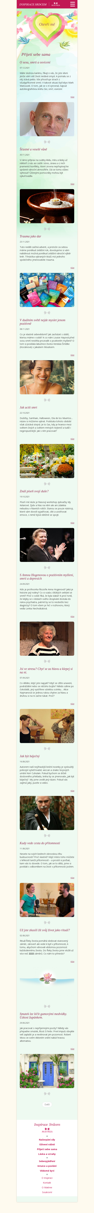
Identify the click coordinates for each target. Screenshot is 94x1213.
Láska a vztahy (47, 1153)
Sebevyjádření (47, 1161)
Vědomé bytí (47, 1170)
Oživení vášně (47, 1144)
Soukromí (47, 1192)
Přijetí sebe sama (47, 1149)
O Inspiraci (47, 1177)
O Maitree (47, 1187)
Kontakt (47, 1182)
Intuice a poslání (47, 1165)
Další (47, 1104)
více (72, 97)
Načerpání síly (47, 1139)
